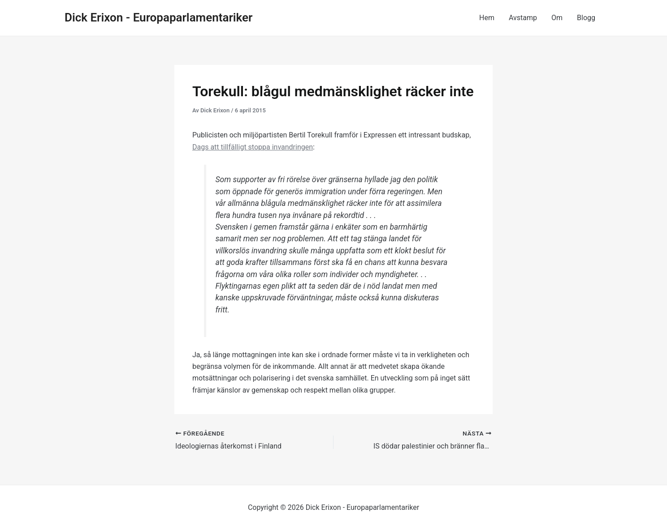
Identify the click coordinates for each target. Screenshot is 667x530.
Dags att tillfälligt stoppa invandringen (252, 147)
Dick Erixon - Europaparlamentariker (158, 17)
